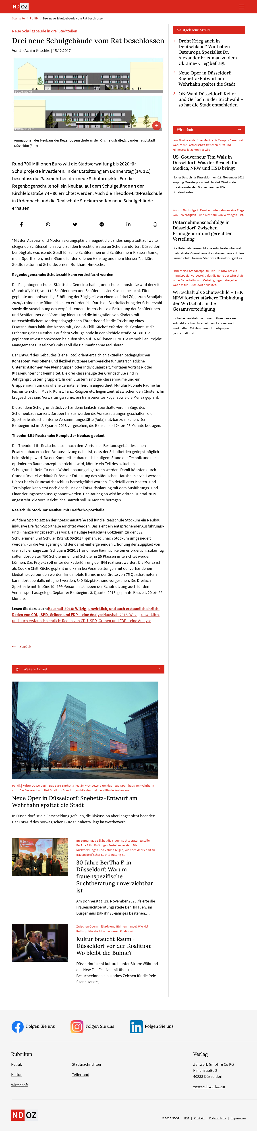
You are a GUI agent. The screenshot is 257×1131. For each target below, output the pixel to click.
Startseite (18, 19)
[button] (21, 224)
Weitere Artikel (35, 669)
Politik (34, 19)
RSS (186, 1118)
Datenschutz (217, 1118)
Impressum (238, 1118)
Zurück (25, 646)
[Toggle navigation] (242, 7)
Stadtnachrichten (86, 1064)
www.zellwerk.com (209, 1086)
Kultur (16, 1074)
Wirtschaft (185, 130)
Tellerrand (80, 1074)
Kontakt (199, 1118)
